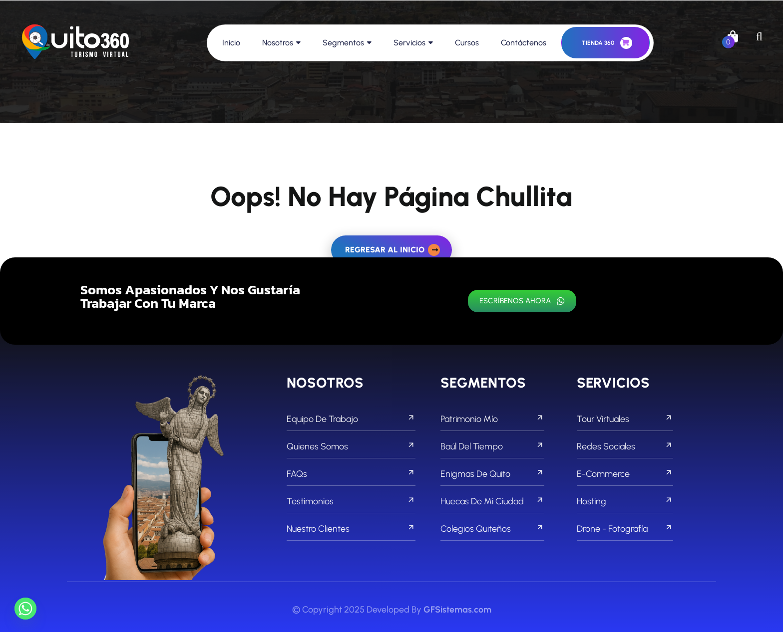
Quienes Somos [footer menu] (351, 446)
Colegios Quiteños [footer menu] (492, 528)
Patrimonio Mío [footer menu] (492, 419)
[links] (75, 42)
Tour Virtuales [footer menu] (625, 419)
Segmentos (343, 42)
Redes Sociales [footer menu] (625, 446)
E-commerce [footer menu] (625, 473)
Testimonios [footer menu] (351, 501)
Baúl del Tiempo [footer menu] (492, 446)
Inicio (231, 42)
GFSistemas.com (457, 609)
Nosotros (277, 42)
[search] (759, 36)
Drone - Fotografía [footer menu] (625, 528)
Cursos (467, 42)
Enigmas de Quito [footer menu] (492, 473)
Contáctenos (523, 42)
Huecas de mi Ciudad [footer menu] (492, 501)
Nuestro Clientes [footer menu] (351, 528)
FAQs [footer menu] (351, 473)
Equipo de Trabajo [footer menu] (351, 419)
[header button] (605, 42)
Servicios (409, 42)
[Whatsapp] (25, 609)
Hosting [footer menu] (625, 501)
